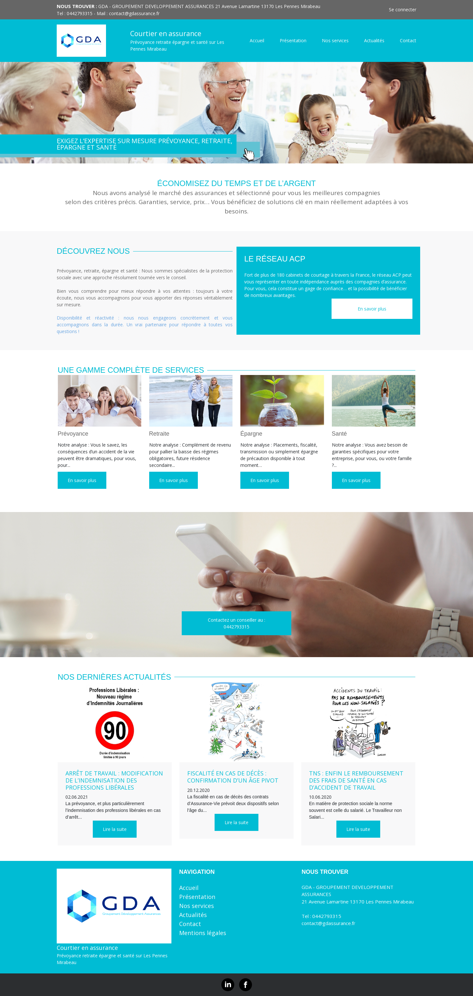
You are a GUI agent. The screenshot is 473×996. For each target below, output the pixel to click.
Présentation (293, 40)
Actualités (374, 40)
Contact (408, 40)
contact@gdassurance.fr (134, 13)
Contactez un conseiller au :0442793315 (236, 623)
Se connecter (402, 9)
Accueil (257, 40)
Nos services (335, 40)
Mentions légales (202, 933)
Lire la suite (115, 829)
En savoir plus (372, 309)
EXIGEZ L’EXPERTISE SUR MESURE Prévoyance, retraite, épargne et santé (144, 144)
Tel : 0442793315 (321, 916)
